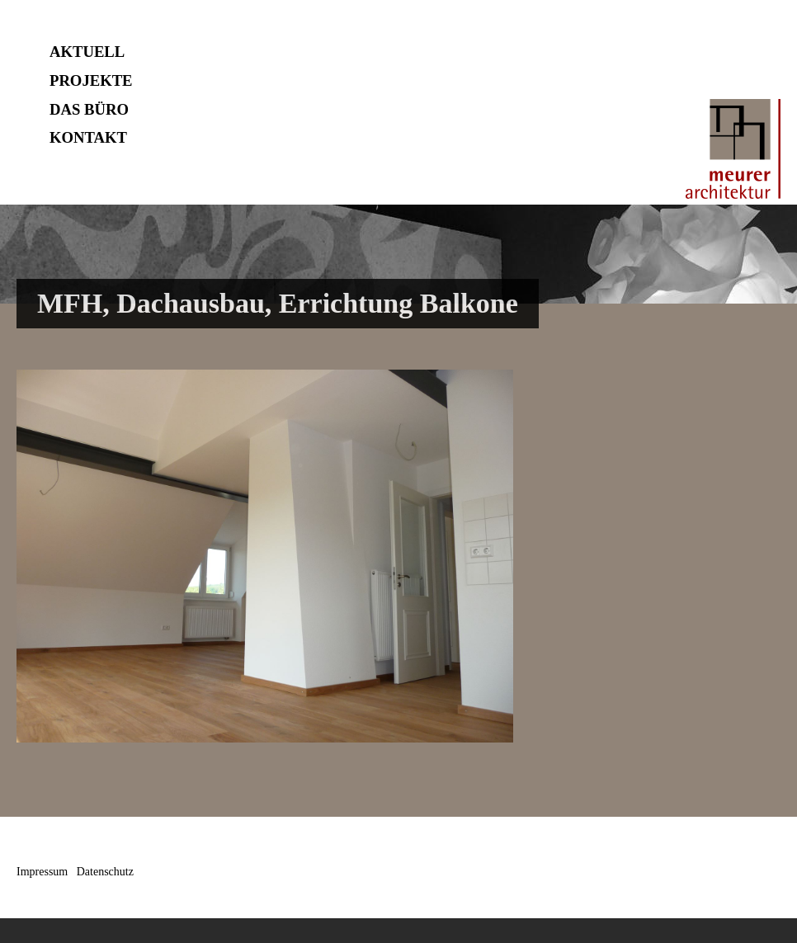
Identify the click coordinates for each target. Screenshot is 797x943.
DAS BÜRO (89, 109)
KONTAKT (88, 137)
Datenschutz (105, 871)
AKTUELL (87, 51)
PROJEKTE (91, 80)
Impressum (42, 871)
